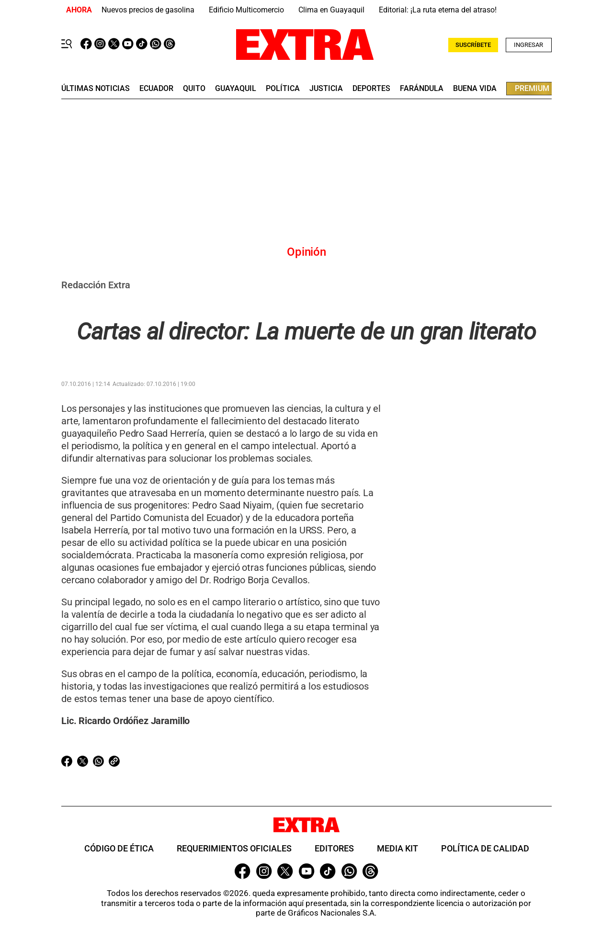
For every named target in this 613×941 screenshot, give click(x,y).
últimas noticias (95, 88)
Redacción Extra (95, 285)
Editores (334, 848)
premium (532, 88)
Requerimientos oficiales (234, 848)
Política (283, 88)
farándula (421, 88)
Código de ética (119, 848)
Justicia (326, 88)
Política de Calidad (485, 848)
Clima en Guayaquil (331, 9)
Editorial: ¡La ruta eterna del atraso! (438, 9)
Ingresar (528, 44)
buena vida (475, 88)
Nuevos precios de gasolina (148, 9)
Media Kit (397, 848)
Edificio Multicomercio (246, 9)
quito (194, 88)
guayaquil (235, 88)
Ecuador (156, 88)
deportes (371, 88)
